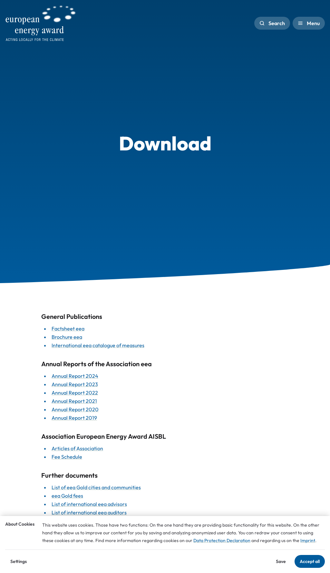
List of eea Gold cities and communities (96, 487)
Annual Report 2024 (75, 376)
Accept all (310, 561)
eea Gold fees (67, 495)
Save (281, 561)
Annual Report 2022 (75, 392)
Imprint (307, 540)
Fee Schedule (67, 457)
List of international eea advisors (89, 504)
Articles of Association (77, 448)
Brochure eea (67, 337)
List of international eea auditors (89, 512)
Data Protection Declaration (221, 540)
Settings (18, 561)
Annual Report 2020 (75, 409)
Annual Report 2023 (75, 384)
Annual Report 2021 (74, 401)
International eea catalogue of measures (98, 345)
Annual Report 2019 (74, 418)
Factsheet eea (68, 328)
